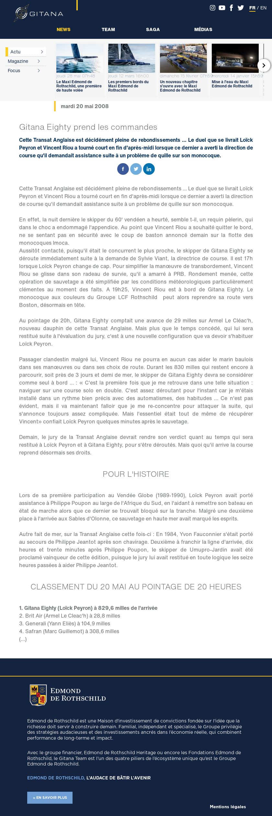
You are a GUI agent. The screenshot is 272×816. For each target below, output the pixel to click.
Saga (153, 29)
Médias (203, 29)
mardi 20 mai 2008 (85, 106)
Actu (15, 51)
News (64, 29)
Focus (14, 70)
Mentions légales (228, 807)
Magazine (18, 61)
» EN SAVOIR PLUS (50, 797)
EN (263, 7)
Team (108, 29)
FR (252, 7)
